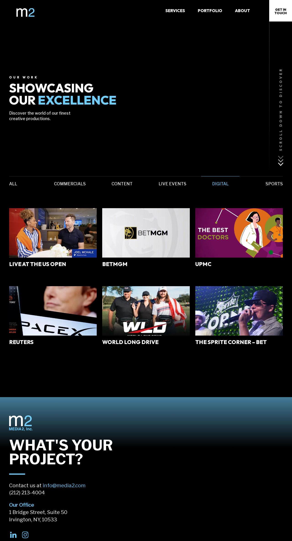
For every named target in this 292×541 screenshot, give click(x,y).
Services (175, 10)
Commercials (70, 183)
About (242, 10)
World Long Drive (130, 342)
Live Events (172, 183)
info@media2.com (64, 485)
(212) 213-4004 (27, 492)
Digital (220, 183)
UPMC (203, 264)
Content (122, 183)
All (13, 183)
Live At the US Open (37, 264)
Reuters (21, 342)
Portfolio (210, 10)
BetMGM (115, 264)
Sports (274, 183)
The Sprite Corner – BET (231, 342)
